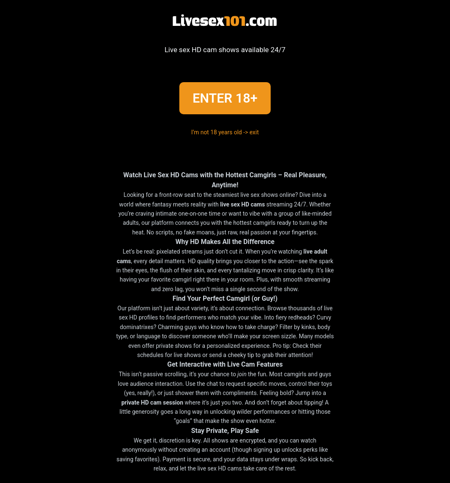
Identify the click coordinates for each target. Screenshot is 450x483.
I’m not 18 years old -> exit (225, 132)
